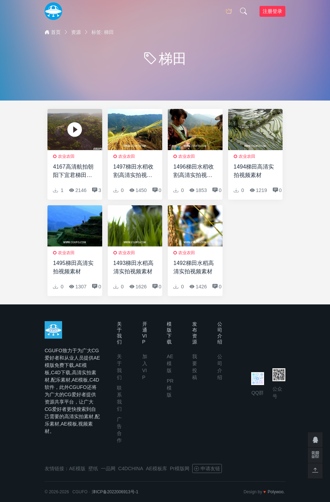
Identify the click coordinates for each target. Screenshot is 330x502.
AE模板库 (156, 468)
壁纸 (93, 468)
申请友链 (207, 468)
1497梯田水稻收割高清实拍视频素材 (133, 171)
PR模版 (170, 388)
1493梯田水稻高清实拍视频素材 (133, 267)
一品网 (108, 468)
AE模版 (170, 363)
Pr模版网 (179, 468)
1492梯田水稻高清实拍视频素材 (193, 267)
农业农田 (66, 156)
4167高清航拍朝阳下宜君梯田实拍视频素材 (73, 171)
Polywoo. (276, 491)
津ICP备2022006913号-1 (115, 491)
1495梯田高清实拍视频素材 (73, 267)
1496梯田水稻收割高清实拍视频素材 (193, 171)
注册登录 (272, 11)
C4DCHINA (130, 468)
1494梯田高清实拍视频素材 (254, 171)
